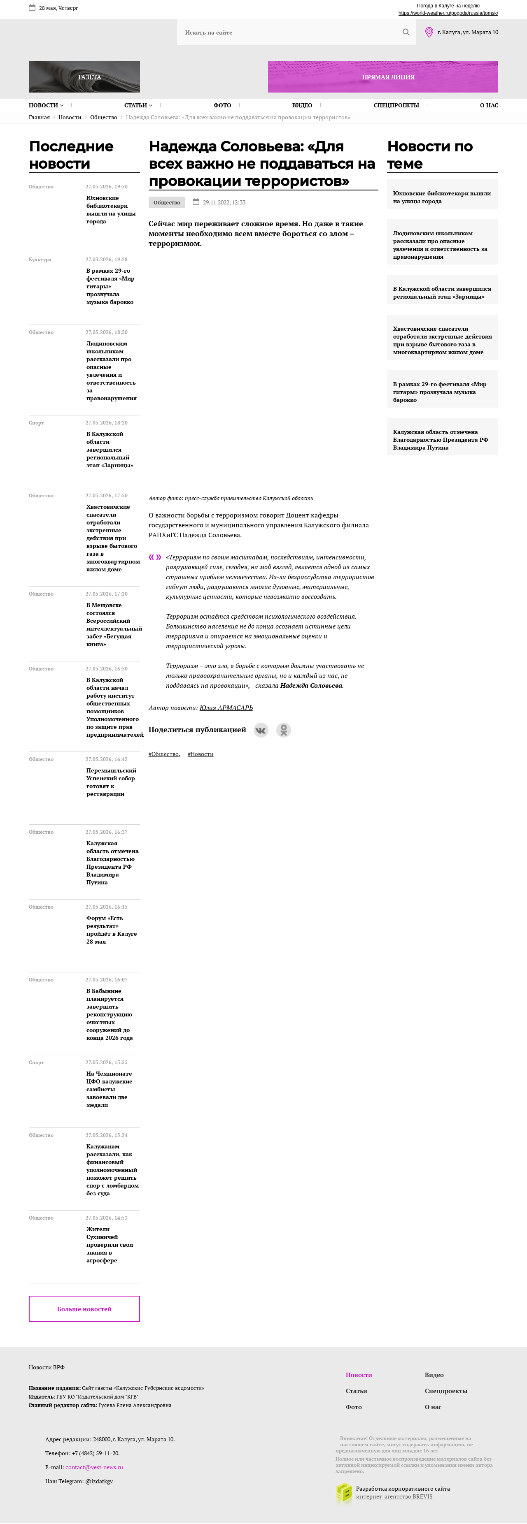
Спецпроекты (396, 105)
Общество (167, 202)
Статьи (138, 105)
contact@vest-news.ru (94, 1468)
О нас (489, 105)
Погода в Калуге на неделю (448, 6)
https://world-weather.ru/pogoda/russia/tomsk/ (448, 13)
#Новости (201, 754)
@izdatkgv (99, 1482)
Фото (222, 105)
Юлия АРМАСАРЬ (226, 707)
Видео (302, 105)
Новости (46, 105)
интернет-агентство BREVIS (394, 1497)
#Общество (164, 754)
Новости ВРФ (47, 1367)
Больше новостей (84, 1309)
